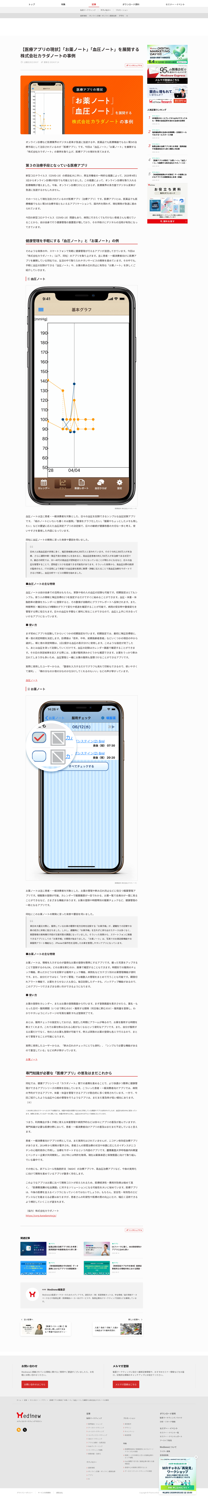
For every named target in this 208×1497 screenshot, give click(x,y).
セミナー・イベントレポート (171, 1436)
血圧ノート (32, 680)
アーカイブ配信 (166, 1440)
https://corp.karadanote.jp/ (41, 1215)
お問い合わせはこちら (34, 1384)
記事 (94, 21)
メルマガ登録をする (195, 12)
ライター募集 (165, 1451)
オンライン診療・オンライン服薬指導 (102, 33)
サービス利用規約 (44, 1492)
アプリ (121, 33)
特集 (63, 21)
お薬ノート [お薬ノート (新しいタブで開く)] (32, 1059)
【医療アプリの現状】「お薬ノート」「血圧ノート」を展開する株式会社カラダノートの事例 (79, 1400)
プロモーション (122, 27)
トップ (32, 21)
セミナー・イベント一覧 (169, 1432)
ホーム (19, 1400)
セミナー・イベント (175, 21)
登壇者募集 (164, 1455)
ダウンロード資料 (130, 21)
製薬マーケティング (88, 27)
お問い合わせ (178, 12)
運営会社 (59, 1492)
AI (127, 33)
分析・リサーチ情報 (167, 1421)
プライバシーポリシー (25, 1492)
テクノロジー (106, 27)
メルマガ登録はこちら (126, 1384)
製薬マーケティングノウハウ (171, 1417)
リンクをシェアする (134, 65)
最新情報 (83, 33)
